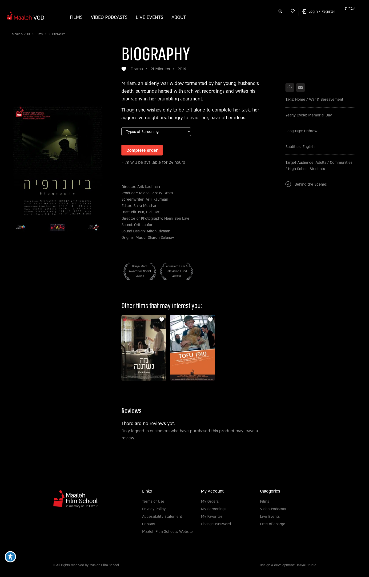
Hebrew (310, 131)
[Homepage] (26, 15)
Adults (321, 162)
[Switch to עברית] (350, 8)
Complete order (143, 151)
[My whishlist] (293, 11)
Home (300, 99)
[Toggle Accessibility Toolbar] (10, 556)
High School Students (306, 168)
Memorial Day (320, 115)
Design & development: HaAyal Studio (288, 567)
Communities (341, 162)
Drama (137, 69)
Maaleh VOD (21, 34)
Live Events (149, 17)
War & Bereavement (326, 99)
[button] (280, 11)
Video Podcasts (109, 17)
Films (76, 17)
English (308, 146)
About (179, 17)
